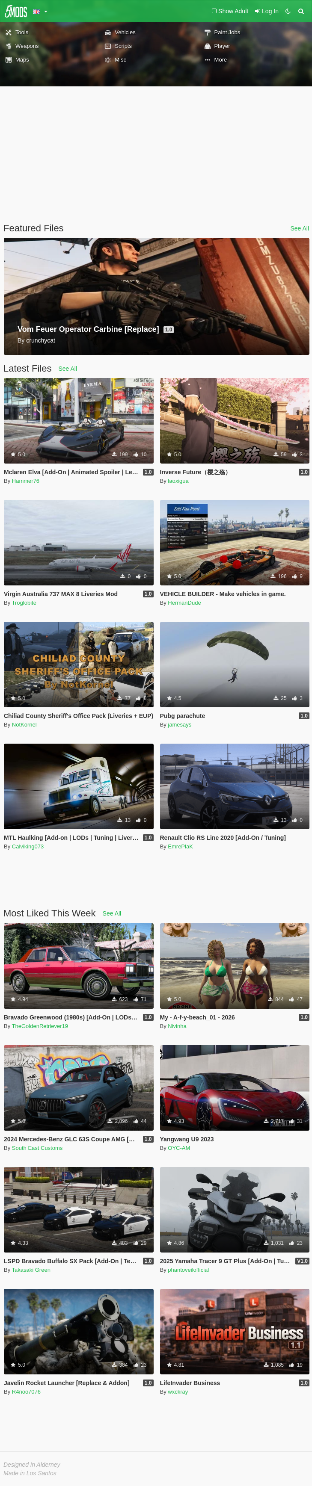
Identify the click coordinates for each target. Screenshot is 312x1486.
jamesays (179, 724)
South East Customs (37, 1148)
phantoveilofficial (188, 1270)
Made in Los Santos (29, 1473)
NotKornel (24, 724)
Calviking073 (28, 846)
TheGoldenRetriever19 (40, 1026)
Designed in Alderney (31, 1464)
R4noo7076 (26, 1392)
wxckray (178, 1392)
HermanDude (184, 603)
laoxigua (178, 481)
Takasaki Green (31, 1270)
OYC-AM (179, 1148)
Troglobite (24, 603)
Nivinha (177, 1026)
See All (299, 228)
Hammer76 (25, 481)
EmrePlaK (180, 846)
